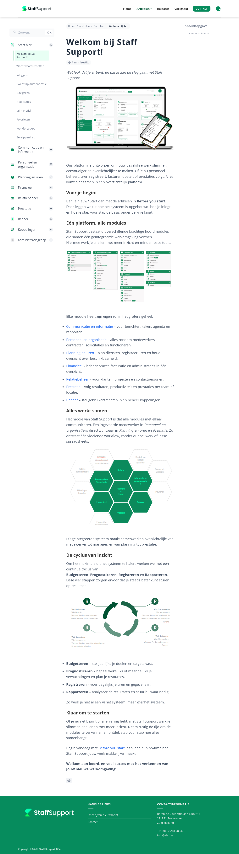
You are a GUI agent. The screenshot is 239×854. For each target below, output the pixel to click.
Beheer (72, 400)
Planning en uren (80, 352)
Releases (163, 8)
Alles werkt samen (203, 53)
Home (127, 8)
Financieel (74, 366)
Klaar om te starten (203, 72)
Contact (92, 822)
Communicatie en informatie (89, 326)
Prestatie (73, 386)
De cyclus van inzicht (204, 63)
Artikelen (144, 9)
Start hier (99, 26)
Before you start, (111, 748)
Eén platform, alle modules (208, 43)
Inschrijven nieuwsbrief (103, 815)
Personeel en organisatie (86, 339)
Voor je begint (200, 33)
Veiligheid (181, 8)
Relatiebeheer (77, 379)
